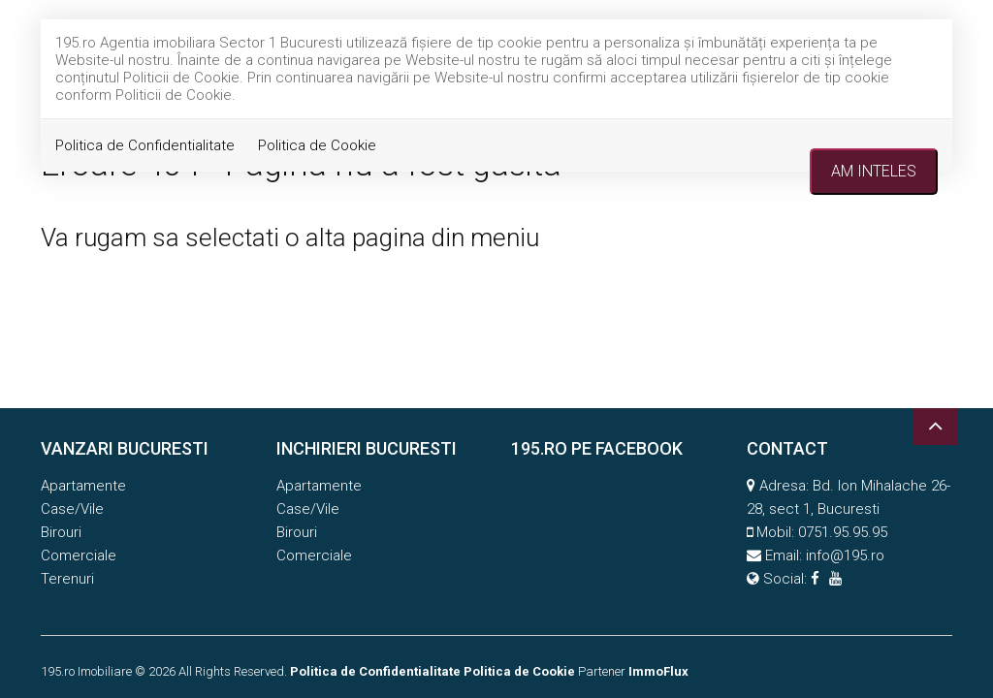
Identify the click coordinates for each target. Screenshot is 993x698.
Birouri (61, 532)
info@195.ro (845, 555)
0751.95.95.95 (842, 532)
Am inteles (873, 171)
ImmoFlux (658, 671)
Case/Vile (72, 509)
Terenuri (67, 578)
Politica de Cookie (317, 145)
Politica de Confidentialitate (145, 145)
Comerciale (78, 555)
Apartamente (83, 485)
